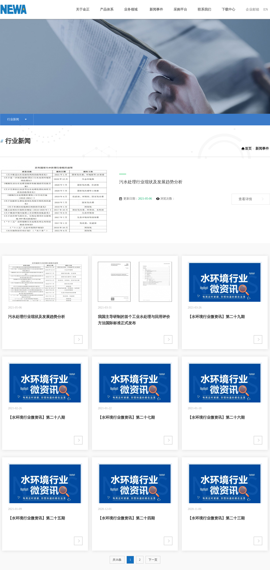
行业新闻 (17, 119)
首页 (246, 148)
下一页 (152, 559)
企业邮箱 (252, 9)
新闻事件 (262, 148)
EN (265, 9)
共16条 (117, 559)
